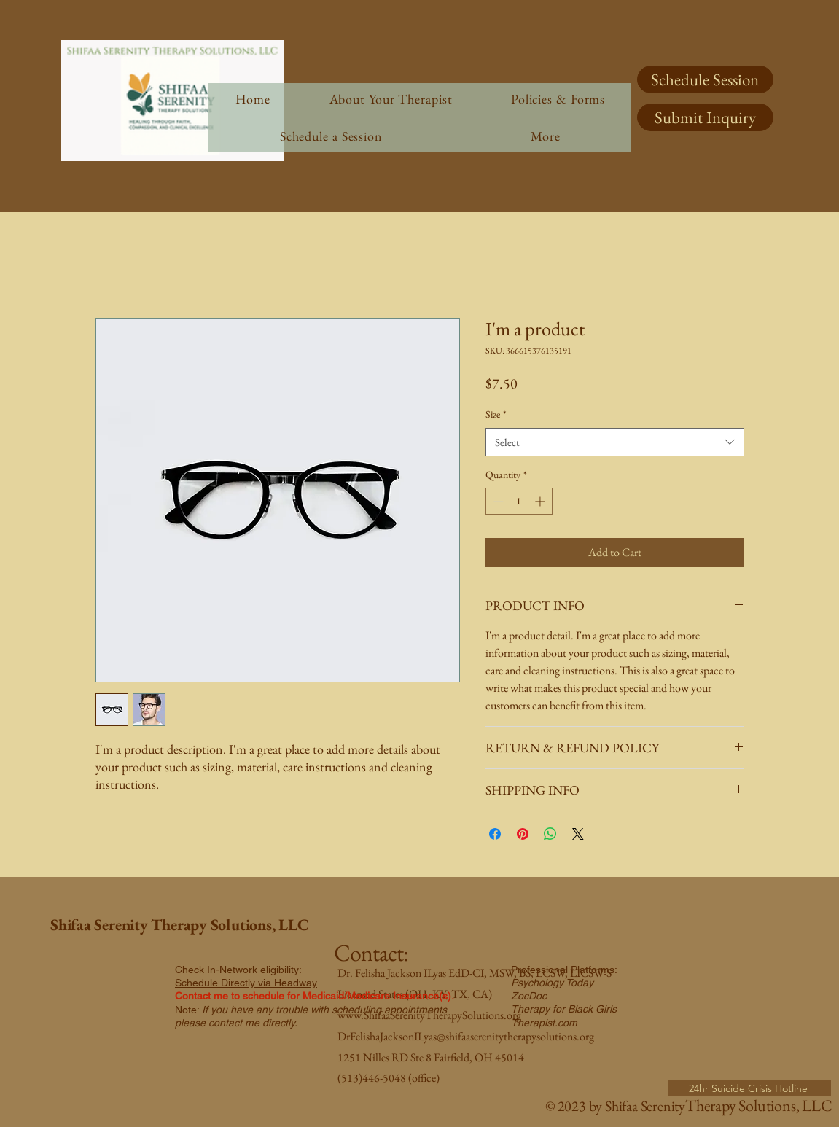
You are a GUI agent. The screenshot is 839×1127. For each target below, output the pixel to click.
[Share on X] (578, 834)
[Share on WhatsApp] (550, 834)
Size (496, 414)
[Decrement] (497, 501)
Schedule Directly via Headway (246, 982)
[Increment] (541, 501)
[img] (172, 159)
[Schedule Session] (705, 79)
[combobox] (614, 442)
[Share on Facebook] (495, 834)
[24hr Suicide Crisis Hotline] (749, 1088)
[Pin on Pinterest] (522, 834)
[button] (545, 136)
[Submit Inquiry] (705, 117)
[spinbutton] (519, 501)
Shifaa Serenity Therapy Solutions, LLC (179, 924)
